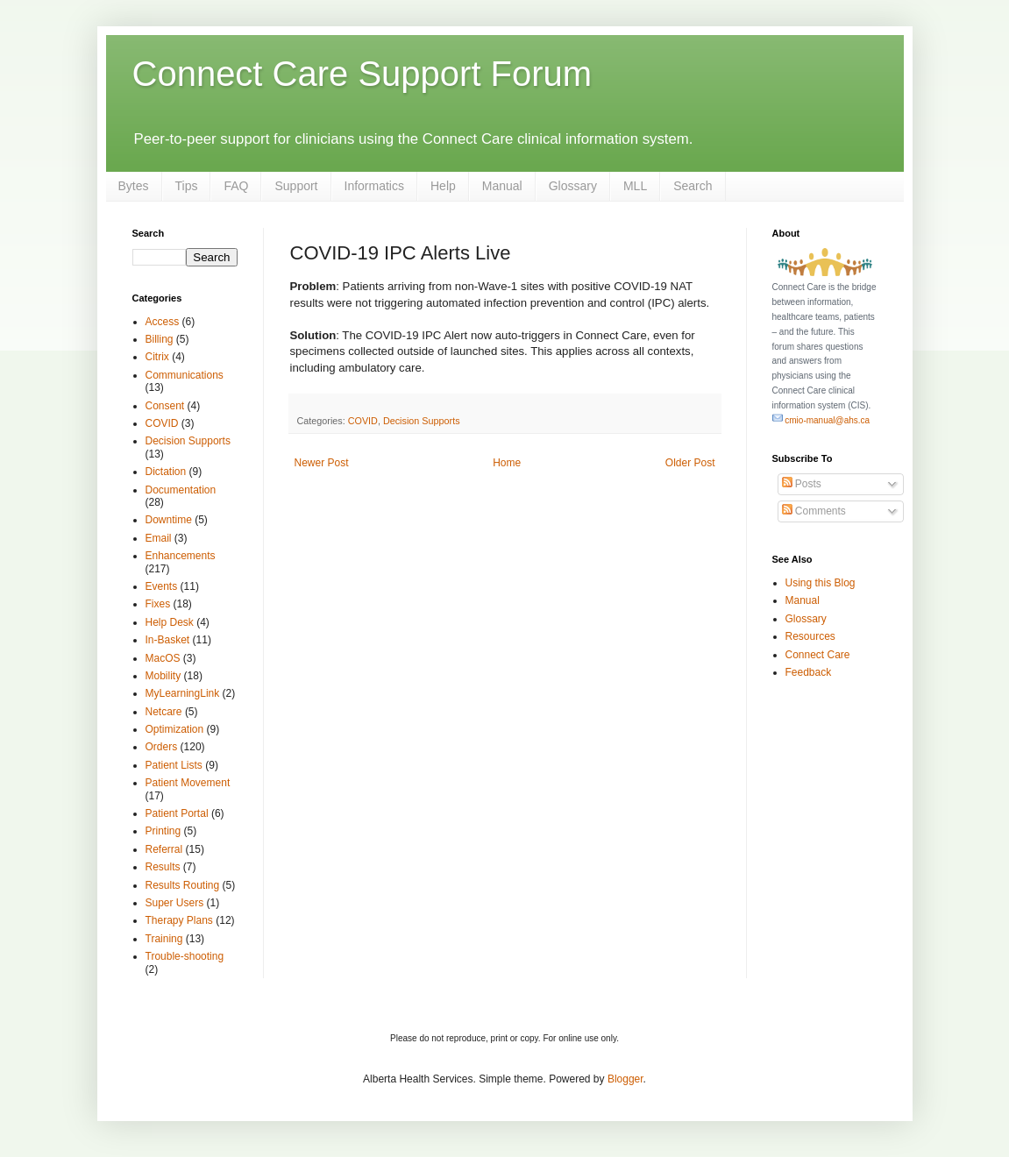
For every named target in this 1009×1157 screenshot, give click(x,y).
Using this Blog (820, 583)
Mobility (163, 676)
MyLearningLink (183, 693)
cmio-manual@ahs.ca (821, 420)
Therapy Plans (179, 920)
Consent (165, 406)
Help (443, 186)
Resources (810, 636)
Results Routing (183, 885)
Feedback (808, 672)
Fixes (158, 604)
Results (163, 867)
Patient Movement (188, 783)
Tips (186, 186)
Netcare (164, 712)
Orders (162, 747)
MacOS (163, 658)
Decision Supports (421, 420)
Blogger (625, 1079)
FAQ (236, 186)
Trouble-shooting (185, 956)
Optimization (175, 729)
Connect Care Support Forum (362, 73)
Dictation (166, 471)
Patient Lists (174, 765)
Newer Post (322, 463)
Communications (185, 375)
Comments (814, 511)
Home (507, 463)
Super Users (175, 903)
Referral (164, 849)
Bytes (133, 186)
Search (692, 186)
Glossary (573, 186)
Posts (801, 484)
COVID (363, 420)
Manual (502, 186)
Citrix (157, 357)
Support (295, 186)
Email (159, 538)
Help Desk (170, 622)
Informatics (374, 186)
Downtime (169, 520)
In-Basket (168, 640)
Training (164, 939)
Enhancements (181, 556)
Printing (163, 831)
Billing (160, 339)
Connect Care (817, 655)
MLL (635, 186)
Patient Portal (177, 813)
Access (163, 322)
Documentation (181, 490)
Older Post (690, 463)
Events (162, 586)
